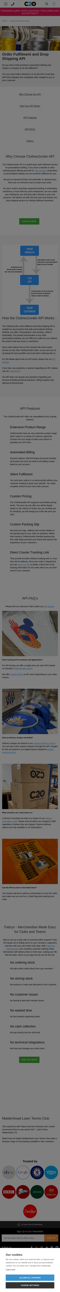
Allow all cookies (30, 1278)
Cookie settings (30, 1285)
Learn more (10, 1269)
